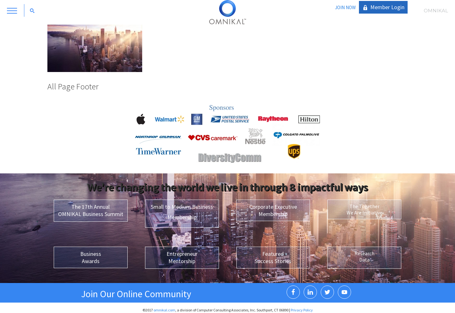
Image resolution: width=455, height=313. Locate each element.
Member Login (387, 7)
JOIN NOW (345, 7)
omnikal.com (164, 310)
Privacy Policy (302, 310)
